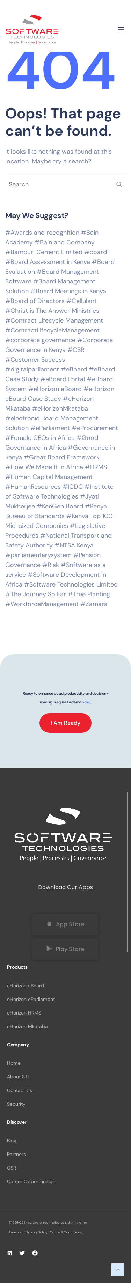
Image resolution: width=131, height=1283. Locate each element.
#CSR (76, 350)
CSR (11, 1168)
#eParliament (50, 428)
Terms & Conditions (66, 1232)
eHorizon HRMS (24, 1013)
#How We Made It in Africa (44, 467)
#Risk (50, 565)
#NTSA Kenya (74, 545)
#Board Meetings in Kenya (68, 291)
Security (16, 1104)
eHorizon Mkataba (27, 1026)
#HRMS (96, 467)
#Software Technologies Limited (71, 584)
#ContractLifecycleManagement (52, 330)
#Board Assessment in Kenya (47, 262)
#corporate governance (40, 340)
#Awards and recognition (42, 232)
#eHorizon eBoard (55, 389)
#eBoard (74, 369)
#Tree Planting (89, 594)
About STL (18, 1077)
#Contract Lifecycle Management (54, 320)
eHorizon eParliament (31, 999)
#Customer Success (35, 359)
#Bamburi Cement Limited (43, 252)
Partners (16, 1154)
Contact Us (19, 1090)
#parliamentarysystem (38, 555)
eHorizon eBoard (25, 985)
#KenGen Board (60, 506)
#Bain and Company (65, 242)
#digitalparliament (32, 369)
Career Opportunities (31, 1181)
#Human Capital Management (49, 477)
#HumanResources (33, 486)
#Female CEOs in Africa (40, 438)
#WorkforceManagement (42, 604)
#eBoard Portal (62, 379)
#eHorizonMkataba (60, 408)
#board (95, 252)
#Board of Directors (35, 301)
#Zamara (94, 604)
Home (14, 1063)
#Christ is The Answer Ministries (52, 311)
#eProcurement (95, 428)
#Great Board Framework (62, 457)
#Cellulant (81, 301)
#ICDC (73, 486)
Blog (11, 1140)
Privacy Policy (37, 1232)
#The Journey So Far (35, 594)
